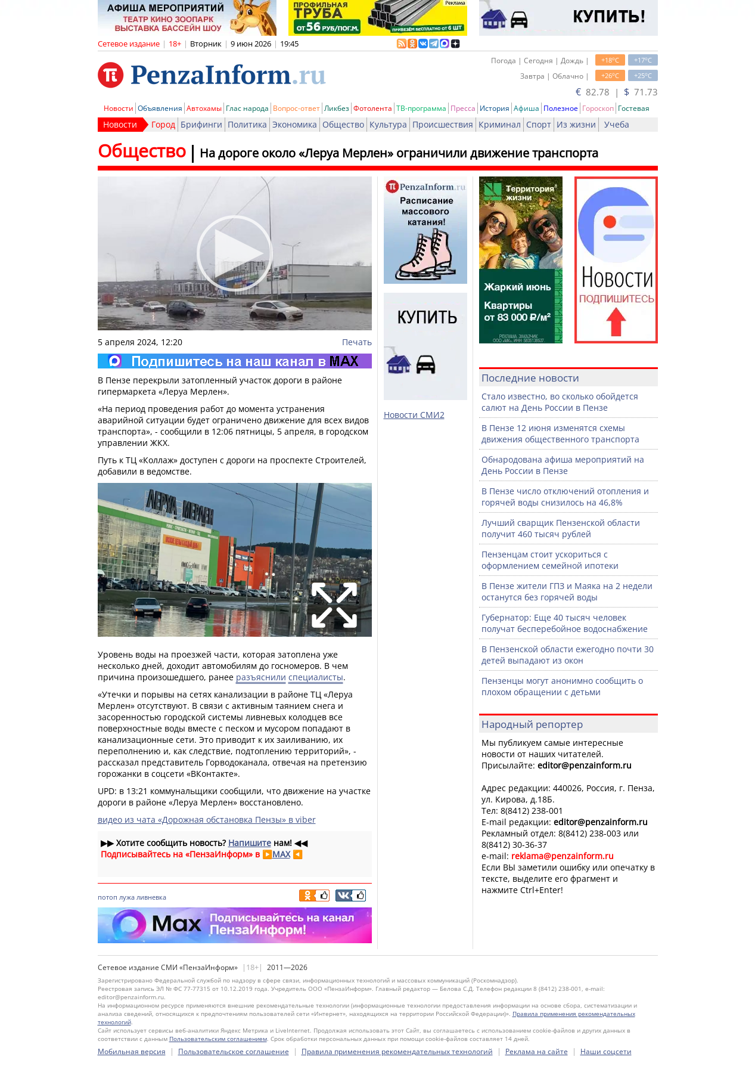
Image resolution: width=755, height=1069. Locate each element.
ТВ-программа (421, 108)
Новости (118, 108)
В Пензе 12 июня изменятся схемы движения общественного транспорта (560, 433)
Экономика (294, 124)
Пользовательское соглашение (233, 1051)
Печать (357, 342)
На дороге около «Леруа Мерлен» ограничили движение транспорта (399, 153)
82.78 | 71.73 (617, 92)
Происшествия (442, 124)
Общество (343, 124)
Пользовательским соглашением (218, 1038)
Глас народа (247, 108)
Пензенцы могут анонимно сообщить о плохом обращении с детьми (562, 686)
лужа (127, 897)
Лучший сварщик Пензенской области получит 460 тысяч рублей (560, 528)
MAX (281, 854)
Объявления (160, 108)
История (494, 108)
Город (163, 124)
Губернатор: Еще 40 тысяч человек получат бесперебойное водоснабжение (564, 623)
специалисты (315, 677)
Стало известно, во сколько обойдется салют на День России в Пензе (559, 402)
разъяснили (261, 677)
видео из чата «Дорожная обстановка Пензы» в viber (207, 819)
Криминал (500, 124)
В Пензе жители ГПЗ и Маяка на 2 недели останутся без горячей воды (567, 591)
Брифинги (201, 124)
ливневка (151, 897)
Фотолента (372, 108)
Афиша (526, 108)
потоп (107, 897)
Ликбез (336, 108)
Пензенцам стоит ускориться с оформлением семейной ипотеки (550, 560)
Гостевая (634, 108)
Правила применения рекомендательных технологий (397, 1051)
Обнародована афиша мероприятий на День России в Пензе (562, 465)
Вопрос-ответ (296, 108)
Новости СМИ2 (414, 414)
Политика (247, 124)
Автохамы (204, 108)
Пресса (463, 108)
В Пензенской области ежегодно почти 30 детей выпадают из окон (567, 654)
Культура (388, 124)
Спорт (538, 124)
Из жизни (576, 124)
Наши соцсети (606, 1051)
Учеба (616, 124)
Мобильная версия (132, 1051)
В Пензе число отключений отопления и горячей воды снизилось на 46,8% (565, 496)
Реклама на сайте (536, 1051)
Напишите (249, 842)
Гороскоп (598, 108)
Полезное (560, 108)
